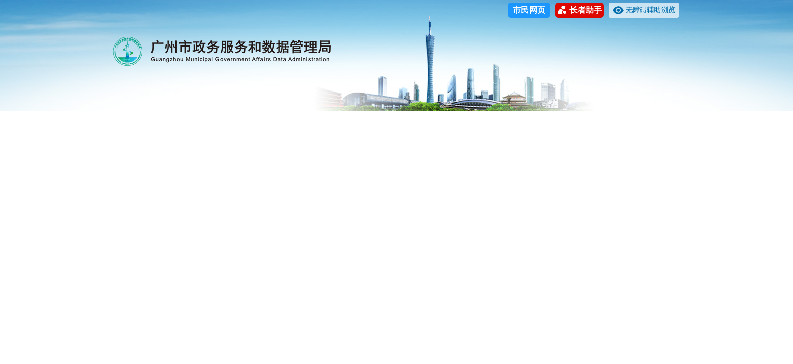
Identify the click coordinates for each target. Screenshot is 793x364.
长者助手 (580, 10)
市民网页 (529, 10)
